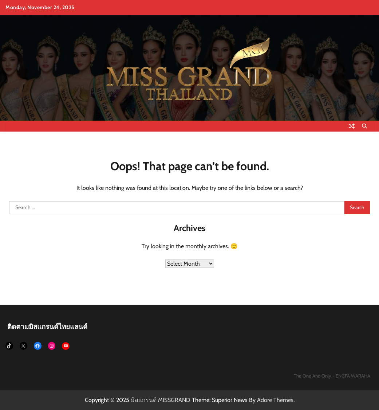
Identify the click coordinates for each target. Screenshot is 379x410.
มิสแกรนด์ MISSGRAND (160, 400)
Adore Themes (275, 400)
